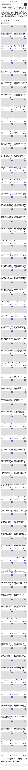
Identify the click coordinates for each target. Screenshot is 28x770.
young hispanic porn (13, 9)
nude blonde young (18, 13)
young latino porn (10, 15)
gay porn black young (22, 9)
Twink (14, 2)
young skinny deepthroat (10, 16)
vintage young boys (5, 11)
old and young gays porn (7, 7)
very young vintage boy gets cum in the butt (14, 8)
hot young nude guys (10, 13)
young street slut (4, 9)
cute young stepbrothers (19, 7)
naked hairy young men (15, 11)
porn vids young (22, 8)
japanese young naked (16, 14)
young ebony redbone (20, 16)
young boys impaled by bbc (18, 15)
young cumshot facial (19, 12)
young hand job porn (9, 12)
